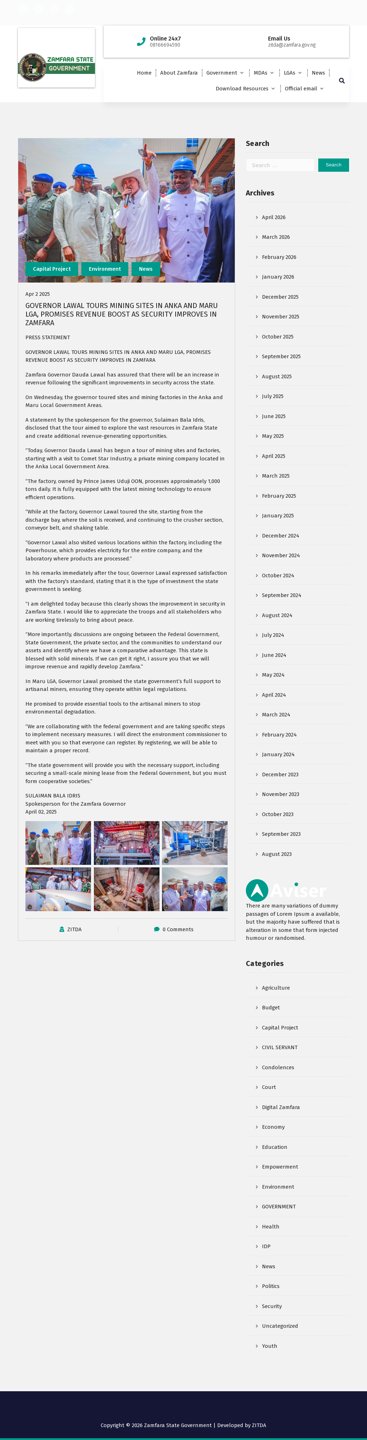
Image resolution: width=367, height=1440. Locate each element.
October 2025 (278, 337)
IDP (266, 1247)
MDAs (260, 73)
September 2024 (281, 596)
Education (274, 1148)
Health (271, 1227)
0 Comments (178, 930)
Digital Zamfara (281, 1108)
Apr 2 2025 (37, 295)
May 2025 (273, 437)
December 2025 (280, 297)
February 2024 (279, 735)
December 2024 (280, 536)
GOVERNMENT (279, 1207)
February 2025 (279, 496)
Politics (271, 1287)
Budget (271, 1008)
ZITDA (74, 930)
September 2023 (281, 835)
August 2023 (277, 855)
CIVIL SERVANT (279, 1048)
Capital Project (52, 269)
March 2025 (276, 476)
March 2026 (276, 238)
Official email (301, 88)
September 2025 (281, 357)
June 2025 (274, 417)
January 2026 (278, 277)
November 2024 (281, 556)
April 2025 (273, 457)
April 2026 (274, 218)
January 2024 (278, 755)
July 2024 (273, 636)
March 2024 (276, 715)
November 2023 (280, 795)
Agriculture (276, 988)
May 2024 (273, 675)
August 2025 (277, 377)
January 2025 (278, 516)
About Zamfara (179, 73)
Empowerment (280, 1167)
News (318, 73)
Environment (105, 269)
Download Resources (242, 88)
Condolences (278, 1068)
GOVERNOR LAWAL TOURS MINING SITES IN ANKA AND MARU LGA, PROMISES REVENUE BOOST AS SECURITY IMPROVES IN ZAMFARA (121, 315)
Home (144, 73)
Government (221, 73)
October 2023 (278, 815)
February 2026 (279, 258)
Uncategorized (280, 1326)
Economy (273, 1127)
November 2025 (280, 317)
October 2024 (278, 576)
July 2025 (272, 397)
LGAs (289, 73)
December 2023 (280, 775)
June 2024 (274, 656)
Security (272, 1307)
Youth (269, 1347)
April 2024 (274, 695)
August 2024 (277, 616)
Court (269, 1088)
